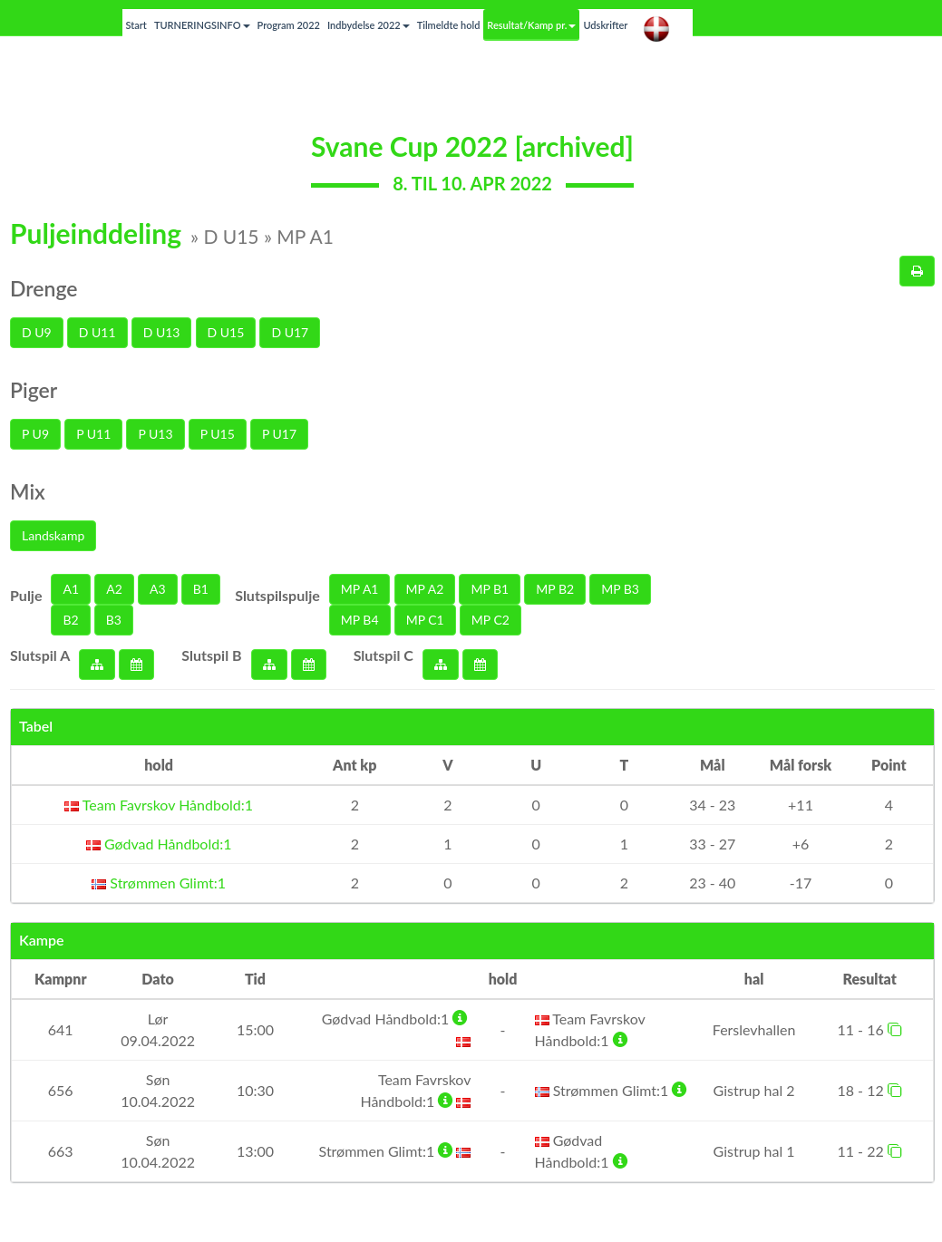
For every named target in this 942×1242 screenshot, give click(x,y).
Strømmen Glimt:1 (159, 882)
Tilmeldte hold (449, 25)
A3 (158, 589)
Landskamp (53, 535)
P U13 (155, 433)
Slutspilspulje (277, 595)
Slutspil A (40, 655)
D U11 (97, 332)
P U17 (279, 433)
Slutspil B (211, 655)
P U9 (35, 433)
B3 (113, 619)
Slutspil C (383, 655)
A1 (71, 589)
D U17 (289, 332)
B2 (70, 619)
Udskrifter (605, 25)
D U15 (226, 332)
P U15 (217, 433)
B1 (201, 589)
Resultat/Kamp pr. (531, 25)
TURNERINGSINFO (202, 25)
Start (136, 25)
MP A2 (425, 589)
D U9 (37, 332)
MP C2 (490, 619)
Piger (33, 390)
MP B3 (620, 589)
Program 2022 (288, 25)
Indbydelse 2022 (368, 25)
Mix (27, 491)
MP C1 (425, 619)
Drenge (44, 288)
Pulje (26, 595)
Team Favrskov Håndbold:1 (158, 804)
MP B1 (490, 589)
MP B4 (360, 619)
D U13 (161, 332)
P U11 (93, 433)
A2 (114, 589)
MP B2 (555, 589)
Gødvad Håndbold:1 (159, 843)
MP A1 (360, 589)
